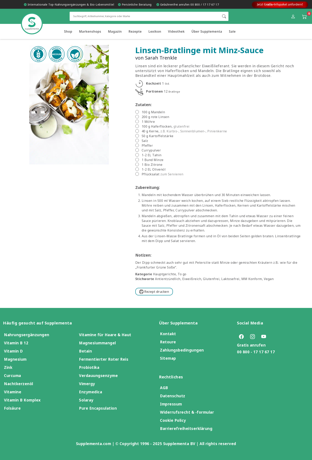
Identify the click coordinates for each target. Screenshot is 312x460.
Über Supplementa (206, 31)
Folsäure (12, 408)
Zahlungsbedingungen (182, 350)
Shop (68, 31)
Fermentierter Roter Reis (103, 359)
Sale (232, 31)
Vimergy (87, 383)
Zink (8, 367)
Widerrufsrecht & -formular (187, 412)
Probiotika (89, 367)
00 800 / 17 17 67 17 (204, 4)
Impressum (171, 403)
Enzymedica (90, 391)
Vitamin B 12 (16, 342)
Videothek (176, 31)
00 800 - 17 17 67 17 (256, 351)
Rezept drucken (154, 291)
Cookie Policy (173, 420)
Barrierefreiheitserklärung (186, 428)
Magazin (115, 31)
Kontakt (168, 333)
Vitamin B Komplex (22, 399)
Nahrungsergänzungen (26, 334)
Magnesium (15, 359)
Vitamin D (13, 351)
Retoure (168, 341)
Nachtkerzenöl (18, 383)
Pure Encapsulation (98, 408)
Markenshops (90, 31)
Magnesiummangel (97, 342)
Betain (85, 351)
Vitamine (12, 391)
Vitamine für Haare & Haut (105, 334)
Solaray (86, 399)
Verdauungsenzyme (98, 375)
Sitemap (168, 358)
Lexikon (154, 31)
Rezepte (135, 31)
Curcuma (12, 375)
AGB (164, 387)
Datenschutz (172, 395)
